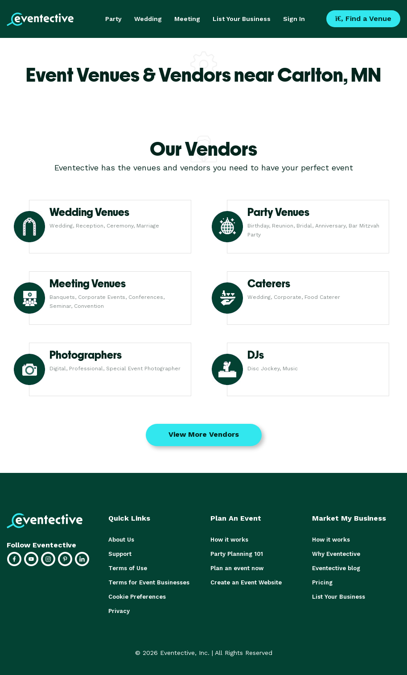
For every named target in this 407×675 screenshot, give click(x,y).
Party (113, 18)
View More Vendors (204, 434)
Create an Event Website (246, 582)
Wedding (148, 18)
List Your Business (242, 18)
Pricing (322, 582)
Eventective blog (336, 568)
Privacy (119, 611)
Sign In (294, 18)
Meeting (187, 18)
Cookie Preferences (137, 596)
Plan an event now (236, 568)
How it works (229, 539)
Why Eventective (336, 554)
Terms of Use (127, 568)
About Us (121, 539)
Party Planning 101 (236, 554)
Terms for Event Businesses (148, 582)
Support (120, 554)
